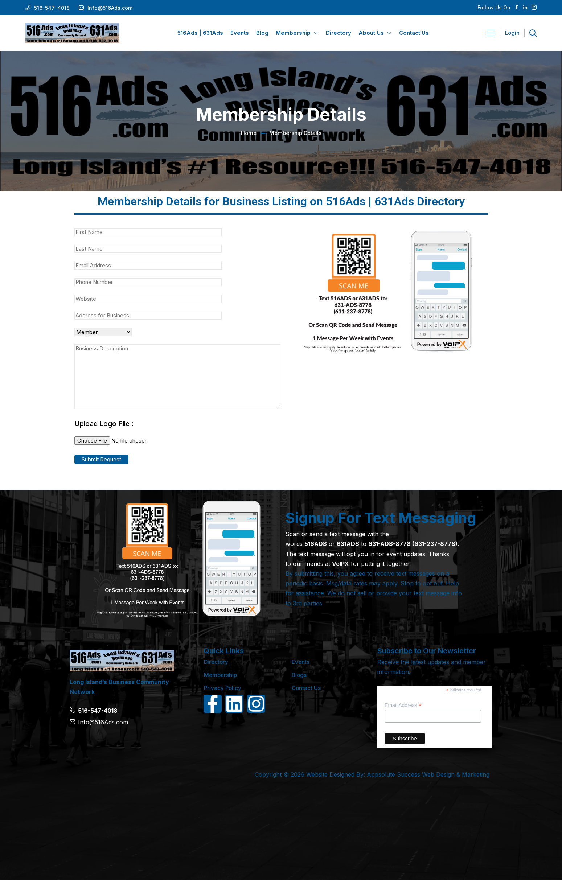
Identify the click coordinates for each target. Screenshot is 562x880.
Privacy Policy (222, 687)
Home (249, 132)
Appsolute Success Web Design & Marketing (428, 774)
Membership (220, 674)
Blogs (299, 674)
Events (300, 661)
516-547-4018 (52, 8)
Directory (216, 661)
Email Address (403, 705)
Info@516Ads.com (109, 8)
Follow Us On (493, 7)
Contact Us (306, 687)
